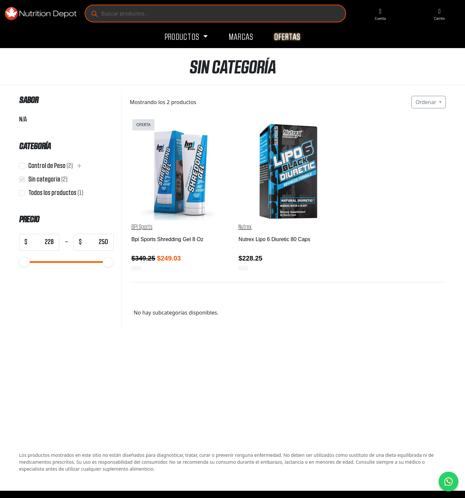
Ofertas (287, 37)
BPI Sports (141, 227)
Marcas (241, 37)
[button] (79, 166)
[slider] (24, 262)
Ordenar (427, 102)
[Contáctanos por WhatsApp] (448, 481)
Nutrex (245, 227)
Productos (183, 37)
